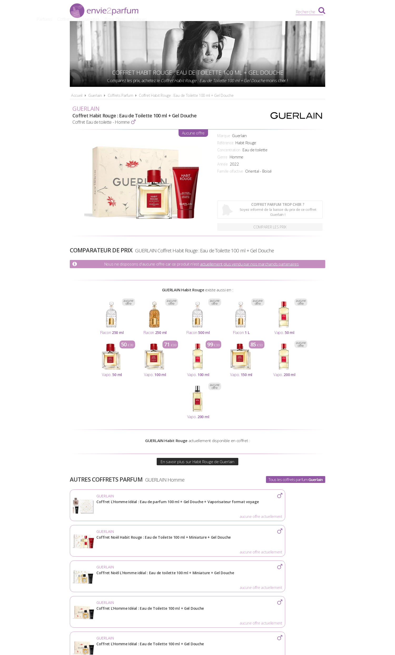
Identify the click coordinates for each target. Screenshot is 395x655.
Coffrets (189, 12)
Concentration (228, 149)
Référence (225, 142)
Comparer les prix (270, 226)
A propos (139, 580)
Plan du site (254, 580)
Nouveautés (214, 12)
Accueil (76, 95)
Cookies (225, 580)
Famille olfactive (230, 171)
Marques (264, 12)
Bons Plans (240, 12)
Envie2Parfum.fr (104, 11)
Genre (222, 156)
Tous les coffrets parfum (296, 479)
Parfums (169, 12)
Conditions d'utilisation (183, 580)
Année (222, 164)
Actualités (111, 580)
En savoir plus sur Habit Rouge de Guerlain (197, 461)
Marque (223, 135)
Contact (284, 580)
